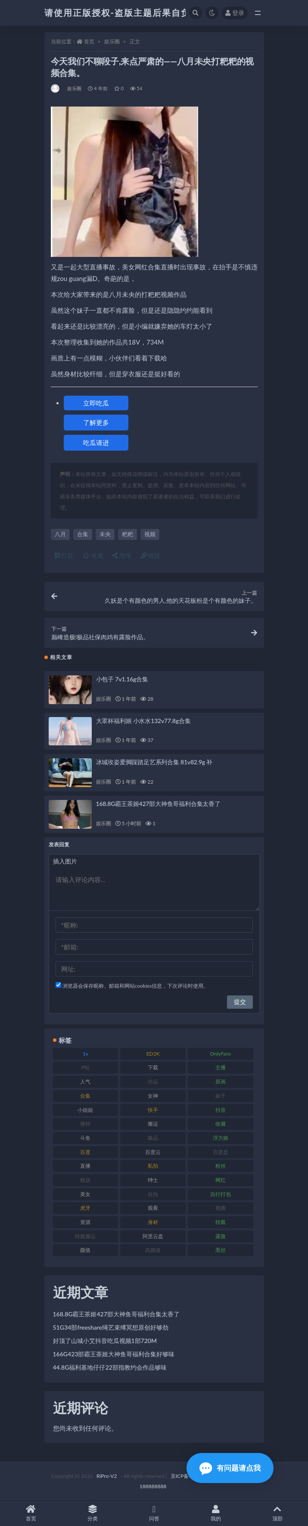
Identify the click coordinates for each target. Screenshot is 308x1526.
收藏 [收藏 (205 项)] (220, 1123)
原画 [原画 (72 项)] (220, 1081)
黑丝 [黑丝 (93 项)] (220, 1250)
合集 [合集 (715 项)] (85, 1096)
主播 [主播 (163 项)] (220, 1067)
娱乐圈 (112, 41)
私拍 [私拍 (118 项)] (153, 1166)
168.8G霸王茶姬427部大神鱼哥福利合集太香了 (158, 803)
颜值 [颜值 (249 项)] (85, 1250)
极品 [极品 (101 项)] (153, 1138)
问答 (154, 1513)
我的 (215, 1513)
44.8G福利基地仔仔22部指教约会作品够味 (110, 1367)
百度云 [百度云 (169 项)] (153, 1152)
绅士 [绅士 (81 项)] (153, 1180)
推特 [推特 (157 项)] (85, 1123)
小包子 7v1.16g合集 (122, 679)
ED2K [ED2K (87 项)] (153, 1053)
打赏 (64, 555)
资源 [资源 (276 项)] (85, 1222)
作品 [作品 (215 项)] (153, 1081)
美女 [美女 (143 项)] (85, 1194)
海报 (121, 555)
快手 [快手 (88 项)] (153, 1110)
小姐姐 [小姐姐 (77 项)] (85, 1110)
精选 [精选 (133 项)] (85, 1180)
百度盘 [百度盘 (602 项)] (220, 1152)
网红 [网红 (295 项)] (220, 1180)
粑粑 (127, 534)
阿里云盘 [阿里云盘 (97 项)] (153, 1236)
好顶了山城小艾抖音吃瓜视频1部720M (105, 1340)
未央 (105, 534)
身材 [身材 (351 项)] (153, 1222)
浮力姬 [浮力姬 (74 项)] (220, 1138)
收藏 (93, 555)
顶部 (277, 1513)
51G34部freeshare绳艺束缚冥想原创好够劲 (111, 1327)
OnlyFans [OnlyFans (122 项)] (220, 1053)
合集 (82, 534)
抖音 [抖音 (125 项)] (220, 1110)
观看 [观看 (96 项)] (153, 1208)
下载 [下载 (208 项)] (153, 1067)
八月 (60, 534)
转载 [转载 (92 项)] (220, 1222)
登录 (234, 12)
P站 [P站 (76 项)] (85, 1067)
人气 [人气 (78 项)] (85, 1081)
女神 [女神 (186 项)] (153, 1096)
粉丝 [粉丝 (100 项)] (220, 1166)
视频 (150, 534)
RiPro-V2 (106, 1476)
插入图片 (65, 861)
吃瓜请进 (96, 442)
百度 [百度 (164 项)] (85, 1152)
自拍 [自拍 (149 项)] (153, 1194)
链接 (151, 555)
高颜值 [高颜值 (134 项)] (153, 1250)
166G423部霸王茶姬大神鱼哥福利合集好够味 (114, 1354)
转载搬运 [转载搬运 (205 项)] (85, 1236)
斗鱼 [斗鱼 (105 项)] (85, 1138)
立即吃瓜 (96, 403)
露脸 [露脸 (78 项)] (220, 1236)
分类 (92, 1513)
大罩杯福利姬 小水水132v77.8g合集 (143, 720)
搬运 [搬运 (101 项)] (153, 1123)
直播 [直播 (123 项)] (85, 1166)
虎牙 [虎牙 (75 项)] (85, 1208)
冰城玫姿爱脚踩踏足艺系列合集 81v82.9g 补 (154, 762)
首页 (89, 41)
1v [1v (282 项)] (85, 1053)
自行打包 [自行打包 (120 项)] (220, 1194)
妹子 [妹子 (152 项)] (220, 1096)
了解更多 (96, 422)
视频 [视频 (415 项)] (220, 1208)
